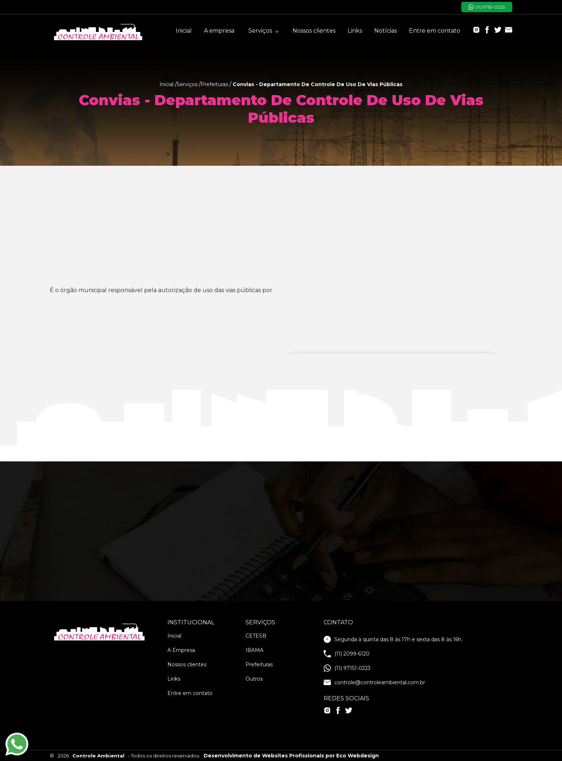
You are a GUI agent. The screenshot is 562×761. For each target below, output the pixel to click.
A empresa (219, 30)
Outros (254, 679)
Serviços (263, 30)
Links (355, 30)
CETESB (256, 636)
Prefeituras (259, 664)
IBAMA (254, 650)
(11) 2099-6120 (347, 653)
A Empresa (181, 650)
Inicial (184, 30)
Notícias (385, 30)
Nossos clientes (313, 30)
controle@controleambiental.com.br (374, 682)
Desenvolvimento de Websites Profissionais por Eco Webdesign (291, 755)
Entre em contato (434, 30)
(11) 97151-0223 (486, 7)
